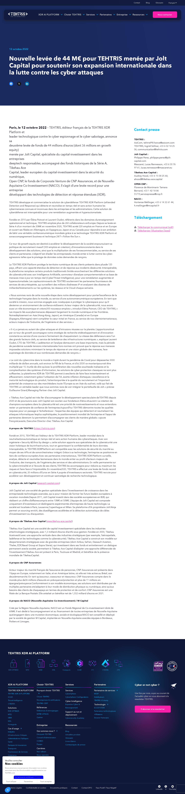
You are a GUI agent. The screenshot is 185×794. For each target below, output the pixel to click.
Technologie (99, 704)
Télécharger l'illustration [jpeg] (153, 230)
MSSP (96, 694)
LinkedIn (159, 787)
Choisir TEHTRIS (72, 14)
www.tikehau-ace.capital (59, 521)
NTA (53, 665)
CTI (92, 665)
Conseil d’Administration (46, 737)
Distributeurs (99, 697)
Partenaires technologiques (105, 711)
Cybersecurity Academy (74, 718)
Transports (12, 748)
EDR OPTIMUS (13, 665)
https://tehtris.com (44, 428)
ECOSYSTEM (99, 708)
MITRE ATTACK (43, 714)
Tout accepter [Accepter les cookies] (46, 781)
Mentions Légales (15, 788)
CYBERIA (105, 665)
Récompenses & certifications (48, 700)
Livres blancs (70, 741)
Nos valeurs (41, 751)
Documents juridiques (58, 788)
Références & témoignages (47, 711)
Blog (148, 3)
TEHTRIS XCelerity (101, 700)
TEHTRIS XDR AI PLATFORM (19, 694)
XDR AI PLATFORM (48, 14)
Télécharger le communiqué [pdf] (155, 227)
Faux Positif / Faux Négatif (106, 788)
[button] (8, 790)
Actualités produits (72, 734)
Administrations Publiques (18, 738)
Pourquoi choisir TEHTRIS (48, 690)
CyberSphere (70, 694)
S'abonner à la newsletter (153, 709)
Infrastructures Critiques (17, 735)
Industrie (11, 732)
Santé (10, 742)
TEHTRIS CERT (42, 703)
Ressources (138, 14)
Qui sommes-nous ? (46, 731)
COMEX (40, 741)
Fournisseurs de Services (18, 752)
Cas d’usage (13, 728)
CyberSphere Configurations (76, 697)
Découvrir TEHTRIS (44, 734)
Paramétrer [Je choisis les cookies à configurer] (28, 781)
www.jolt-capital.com (48, 483)
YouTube (172, 787)
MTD (28, 665)
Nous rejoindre (43, 755)
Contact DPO (87, 788)
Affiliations (98, 714)
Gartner (40, 717)
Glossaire (159, 3)
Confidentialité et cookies (36, 788)
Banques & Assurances (17, 745)
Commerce (12, 755)
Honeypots (66, 665)
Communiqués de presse (75, 745)
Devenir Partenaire (101, 718)
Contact (137, 3)
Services (90, 14)
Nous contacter (165, 15)
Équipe (39, 744)
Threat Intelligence (15, 700)
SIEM (40, 665)
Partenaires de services (104, 690)
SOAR (79, 665)
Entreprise (122, 14)
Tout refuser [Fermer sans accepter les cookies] (11, 781)
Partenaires (106, 14)
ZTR (118, 665)
